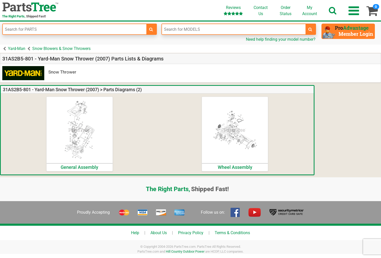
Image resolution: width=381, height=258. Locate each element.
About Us (158, 232)
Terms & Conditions (232, 232)
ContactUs (261, 10)
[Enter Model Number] (234, 29)
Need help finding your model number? (280, 39)
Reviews (233, 10)
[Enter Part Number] (74, 29)
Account (309, 10)
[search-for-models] (310, 29)
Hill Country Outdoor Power (185, 251)
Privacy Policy (190, 232)
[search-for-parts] (151, 29)
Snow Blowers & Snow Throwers (61, 48)
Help (135, 232)
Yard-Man (16, 48)
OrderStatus (285, 10)
